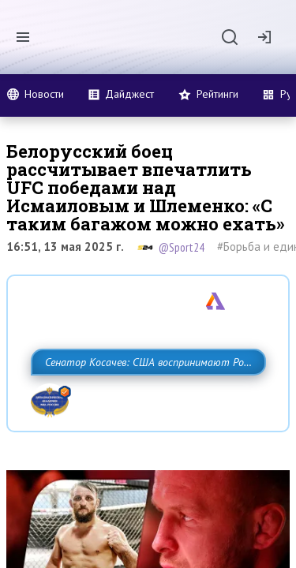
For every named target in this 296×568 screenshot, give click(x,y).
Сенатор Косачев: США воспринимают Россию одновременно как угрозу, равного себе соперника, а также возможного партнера (144, 397)
